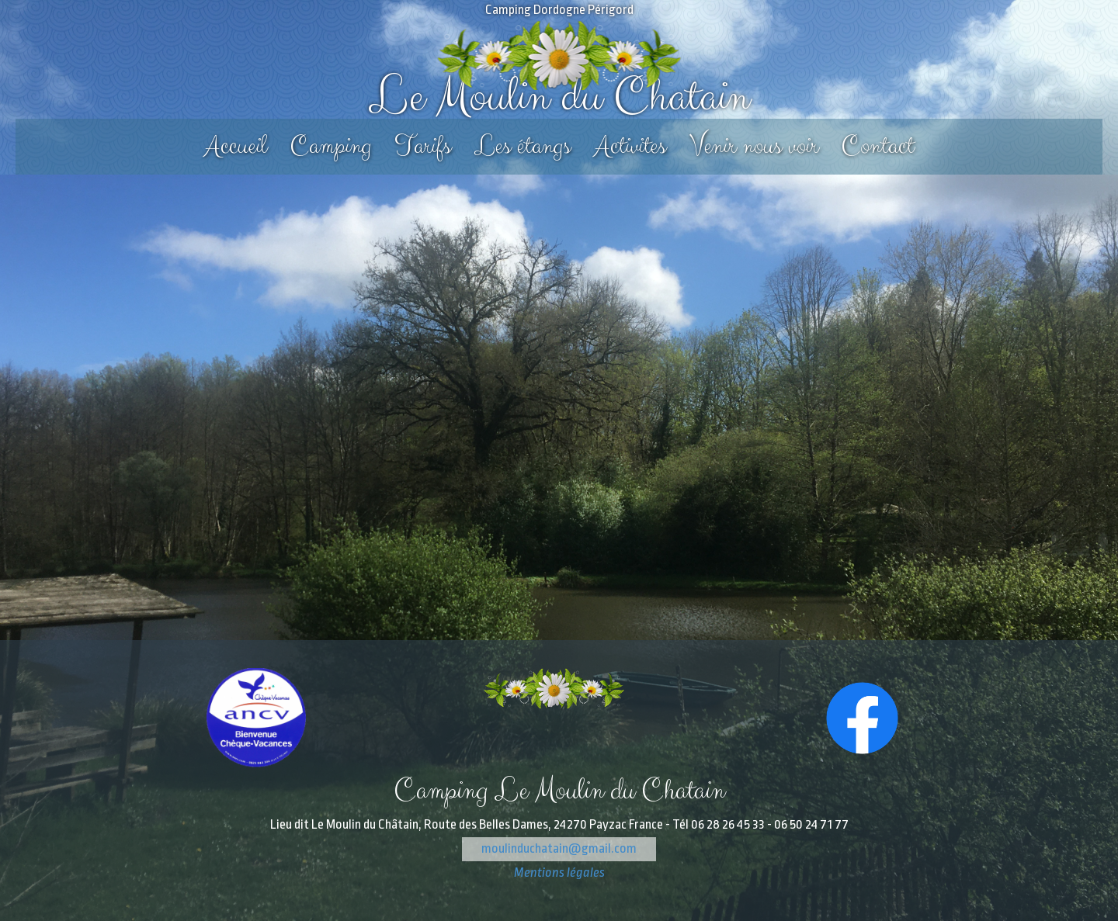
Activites (630, 146)
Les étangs (522, 146)
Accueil (235, 146)
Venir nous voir (753, 146)
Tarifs (422, 146)
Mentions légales (559, 872)
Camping (330, 146)
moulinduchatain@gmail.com (559, 848)
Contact (878, 146)
